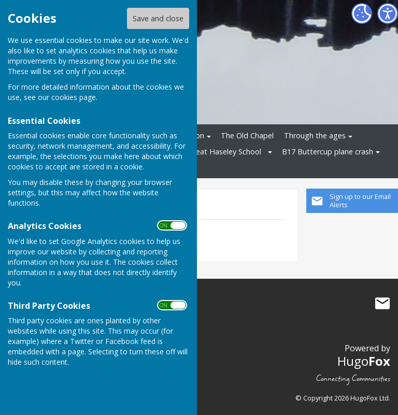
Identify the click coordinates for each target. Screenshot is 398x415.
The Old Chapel (247, 135)
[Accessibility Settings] (387, 13)
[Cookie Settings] (361, 13)
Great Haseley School (224, 151)
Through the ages (315, 135)
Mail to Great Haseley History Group (382, 303)
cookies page (73, 97)
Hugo (363, 360)
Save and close (158, 18)
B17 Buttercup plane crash (327, 151)
